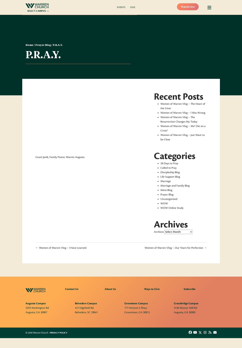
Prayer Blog (43, 45)
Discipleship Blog (170, 172)
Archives (159, 232)
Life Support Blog (170, 177)
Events (121, 7)
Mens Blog (166, 190)
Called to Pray (168, 168)
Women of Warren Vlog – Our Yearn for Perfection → (176, 248)
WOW (164, 203)
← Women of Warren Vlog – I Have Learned (60, 248)
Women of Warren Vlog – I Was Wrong (182, 113)
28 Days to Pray (169, 163)
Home (29, 45)
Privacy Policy (58, 332)
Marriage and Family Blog (175, 186)
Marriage (165, 181)
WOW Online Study (172, 208)
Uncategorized (168, 199)
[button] (190, 332)
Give (132, 7)
